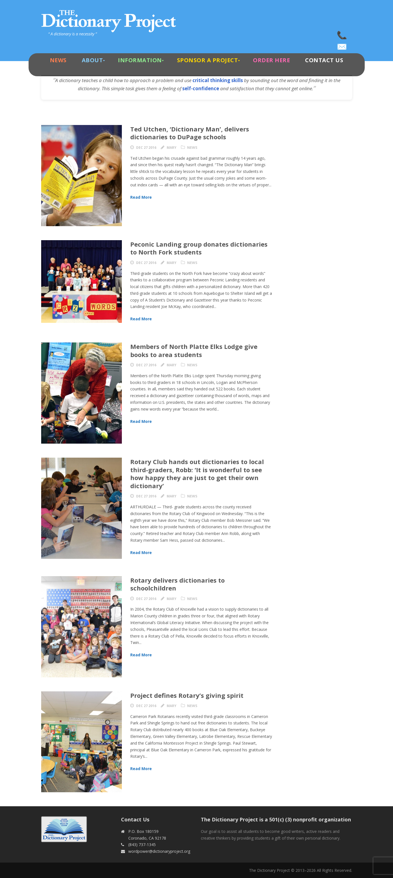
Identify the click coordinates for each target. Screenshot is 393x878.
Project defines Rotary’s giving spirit (186, 695)
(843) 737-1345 (342, 33)
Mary (171, 147)
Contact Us (324, 60)
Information (140, 60)
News (58, 60)
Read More (141, 197)
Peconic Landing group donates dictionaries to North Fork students (199, 248)
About (92, 60)
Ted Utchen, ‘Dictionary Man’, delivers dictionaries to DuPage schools (189, 133)
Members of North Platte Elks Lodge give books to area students (193, 350)
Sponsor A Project (207, 60)
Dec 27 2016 (146, 147)
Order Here (271, 60)
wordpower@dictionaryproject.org (342, 44)
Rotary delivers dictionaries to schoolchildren (177, 584)
